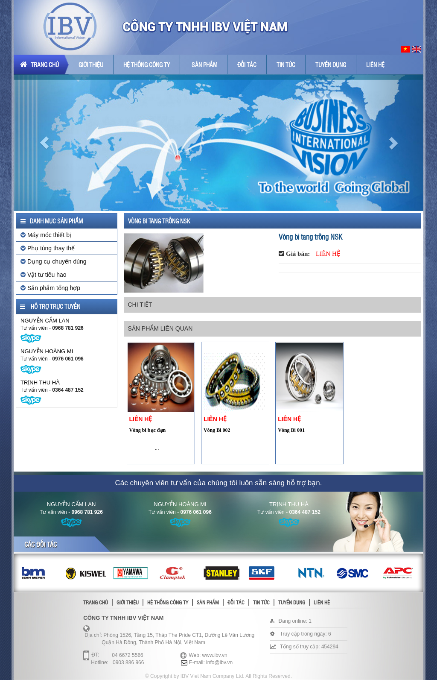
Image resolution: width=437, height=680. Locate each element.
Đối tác (246, 64)
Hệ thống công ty (146, 64)
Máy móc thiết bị (45, 235)
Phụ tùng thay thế (47, 248)
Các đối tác (40, 544)
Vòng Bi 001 (291, 430)
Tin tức (286, 64)
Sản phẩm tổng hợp (50, 287)
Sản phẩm (204, 64)
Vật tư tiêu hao (43, 274)
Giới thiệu (91, 64)
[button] (44, 142)
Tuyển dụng (330, 64)
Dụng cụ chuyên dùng (53, 261)
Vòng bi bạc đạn (147, 430)
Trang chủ (39, 64)
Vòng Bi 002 (217, 430)
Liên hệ (375, 64)
